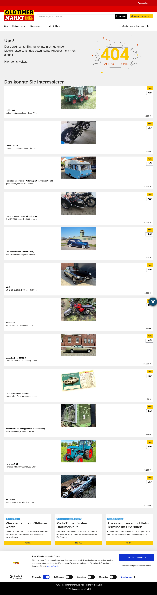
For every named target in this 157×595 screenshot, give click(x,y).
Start (6, 26)
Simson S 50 (11, 323)
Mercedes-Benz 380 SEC (16, 358)
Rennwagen (10, 499)
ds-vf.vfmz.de (53, 579)
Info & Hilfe (54, 26)
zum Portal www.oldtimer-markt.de (134, 26)
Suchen (120, 16)
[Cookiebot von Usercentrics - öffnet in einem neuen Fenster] (16, 590)
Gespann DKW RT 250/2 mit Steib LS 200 (22, 216)
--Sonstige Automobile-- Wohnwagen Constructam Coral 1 (29, 181)
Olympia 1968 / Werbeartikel (17, 393)
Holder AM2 (10, 110)
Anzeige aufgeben (141, 16)
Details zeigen (126, 590)
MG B (8, 287)
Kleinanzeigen (19, 26)
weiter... (24, 61)
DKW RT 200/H (12, 145)
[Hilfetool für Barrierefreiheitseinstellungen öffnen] (153, 302)
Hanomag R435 (12, 464)
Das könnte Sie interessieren (34, 81)
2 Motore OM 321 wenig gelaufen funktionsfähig (25, 429)
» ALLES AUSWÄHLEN (136, 571)
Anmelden (143, 3)
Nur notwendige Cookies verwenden (136, 579)
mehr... (28, 543)
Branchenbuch (37, 26)
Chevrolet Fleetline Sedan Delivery (20, 252)
